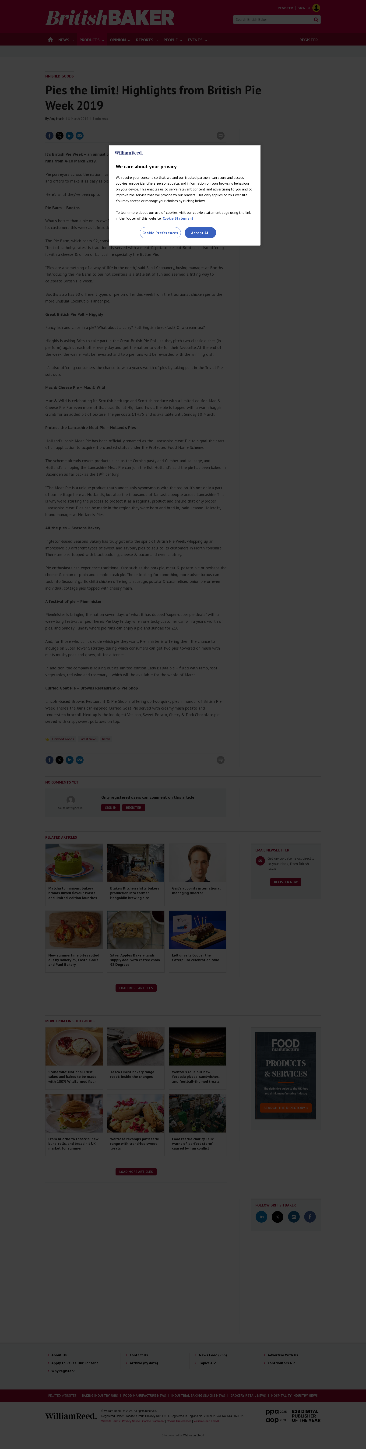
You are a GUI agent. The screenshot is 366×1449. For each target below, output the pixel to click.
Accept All (200, 232)
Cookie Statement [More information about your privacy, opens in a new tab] (178, 218)
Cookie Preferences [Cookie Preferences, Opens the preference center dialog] (160, 232)
